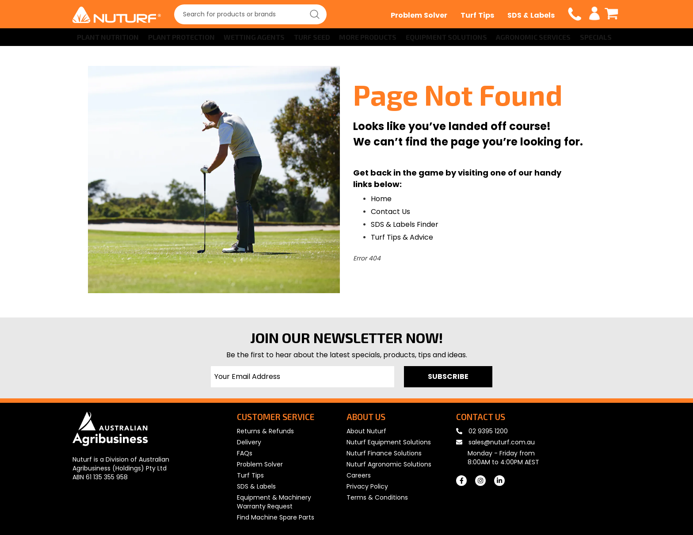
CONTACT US (480, 417)
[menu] (346, 37)
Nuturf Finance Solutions (384, 453)
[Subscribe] (448, 376)
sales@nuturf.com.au (495, 442)
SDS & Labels (531, 15)
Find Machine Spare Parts (275, 517)
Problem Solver (419, 15)
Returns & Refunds (265, 431)
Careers (358, 475)
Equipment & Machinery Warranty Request (274, 502)
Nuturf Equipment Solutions (388, 442)
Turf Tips (477, 15)
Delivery (249, 442)
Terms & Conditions (377, 497)
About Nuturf (366, 431)
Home (381, 199)
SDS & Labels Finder (404, 224)
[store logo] (116, 15)
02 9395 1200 (482, 431)
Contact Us (390, 211)
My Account (595, 14)
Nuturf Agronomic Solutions (388, 464)
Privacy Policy (367, 486)
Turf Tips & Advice (402, 237)
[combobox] (250, 14)
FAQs (244, 453)
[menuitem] (106, 37)
